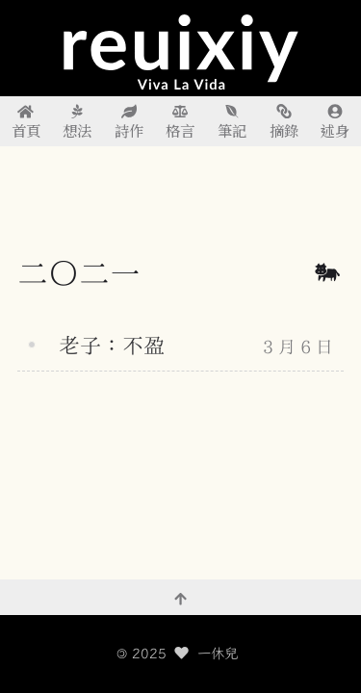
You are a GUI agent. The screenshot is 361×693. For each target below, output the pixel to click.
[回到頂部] (180, 597)
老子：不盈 (112, 345)
